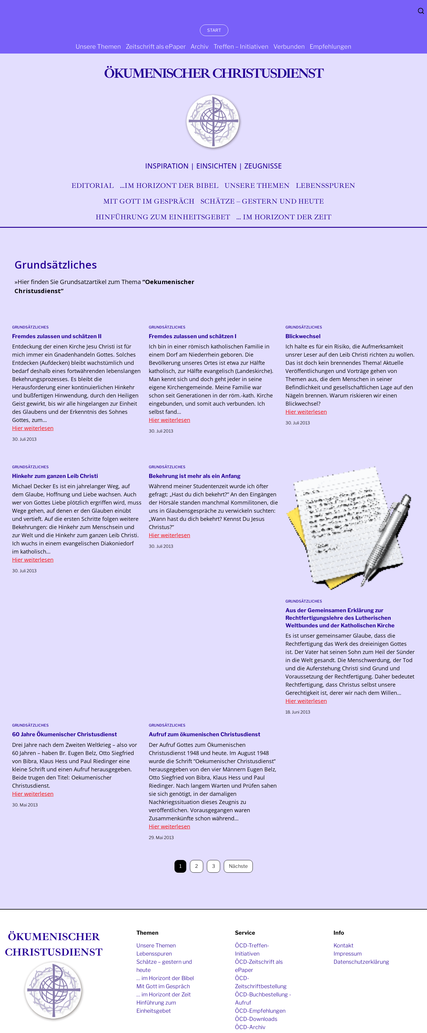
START (214, 30)
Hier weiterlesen (33, 428)
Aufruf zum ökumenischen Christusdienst (204, 734)
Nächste (238, 866)
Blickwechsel (303, 336)
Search (421, 11)
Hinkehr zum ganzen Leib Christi (55, 476)
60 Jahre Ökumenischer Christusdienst (64, 734)
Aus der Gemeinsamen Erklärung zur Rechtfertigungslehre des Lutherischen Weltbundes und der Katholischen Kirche (340, 618)
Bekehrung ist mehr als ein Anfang (194, 476)
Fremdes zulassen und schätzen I (192, 336)
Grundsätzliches (30, 327)
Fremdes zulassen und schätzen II (57, 336)
